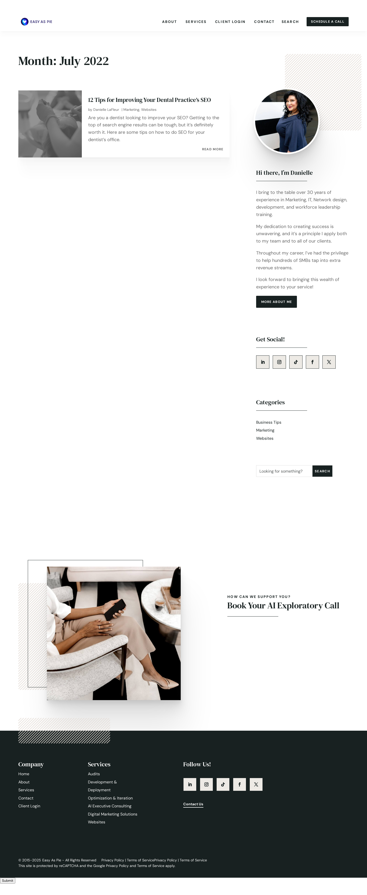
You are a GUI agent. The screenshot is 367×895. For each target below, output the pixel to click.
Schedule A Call (325, 21)
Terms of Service (140, 871)
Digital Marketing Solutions (112, 824)
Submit (7, 892)
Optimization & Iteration (110, 808)
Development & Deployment (102, 796)
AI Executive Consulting (110, 816)
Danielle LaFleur (106, 117)
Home (23, 784)
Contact (261, 21)
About (166, 21)
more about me (279, 310)
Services (192, 21)
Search (286, 21)
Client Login (227, 21)
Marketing (131, 117)
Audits (94, 784)
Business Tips (269, 432)
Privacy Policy (113, 871)
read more (212, 157)
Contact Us (194, 815)
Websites (148, 117)
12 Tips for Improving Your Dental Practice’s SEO (152, 107)
